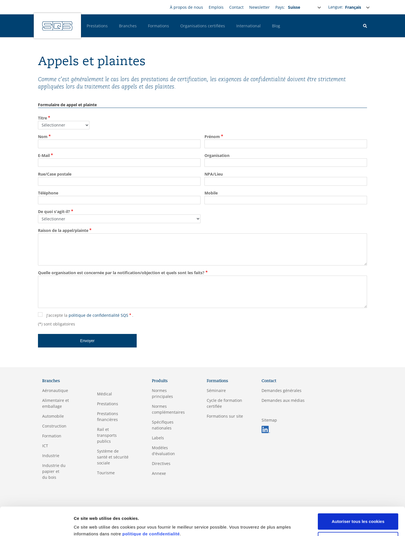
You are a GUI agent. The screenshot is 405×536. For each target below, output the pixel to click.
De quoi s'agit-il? (54, 211)
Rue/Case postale (54, 174)
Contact (236, 7)
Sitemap (269, 420)
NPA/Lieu (213, 174)
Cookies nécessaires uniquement (358, 515)
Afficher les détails (93, 524)
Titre (42, 118)
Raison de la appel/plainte (63, 230)
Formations (158, 25)
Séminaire (216, 390)
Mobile (211, 193)
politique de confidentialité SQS (98, 315)
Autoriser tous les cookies (358, 497)
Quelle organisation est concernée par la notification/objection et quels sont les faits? (121, 272)
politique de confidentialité (151, 509)
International (248, 25)
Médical (104, 394)
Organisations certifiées (202, 25)
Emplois (216, 7)
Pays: (280, 7)
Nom (43, 136)
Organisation (217, 155)
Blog (276, 25)
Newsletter (259, 7)
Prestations (97, 25)
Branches (128, 25)
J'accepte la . (89, 315)
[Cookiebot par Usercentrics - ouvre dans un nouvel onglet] (36, 525)
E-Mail (44, 155)
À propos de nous (186, 7)
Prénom (212, 136)
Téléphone (48, 193)
